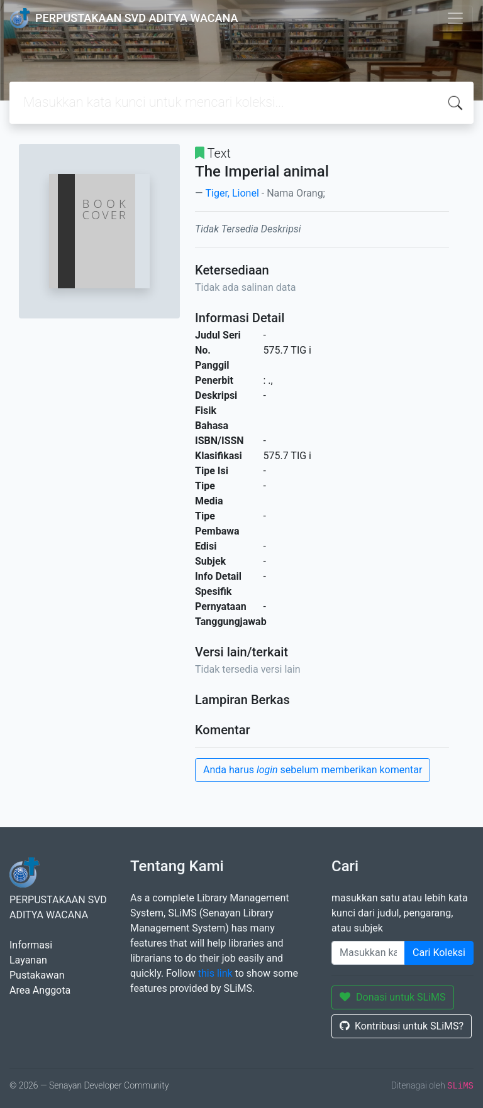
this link (215, 973)
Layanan (28, 960)
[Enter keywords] (368, 953)
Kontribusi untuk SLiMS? (402, 1026)
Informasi (30, 945)
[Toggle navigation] (455, 18)
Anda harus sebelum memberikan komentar (312, 770)
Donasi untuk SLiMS (393, 997)
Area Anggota (39, 990)
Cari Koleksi (439, 953)
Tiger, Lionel (231, 193)
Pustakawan (36, 975)
